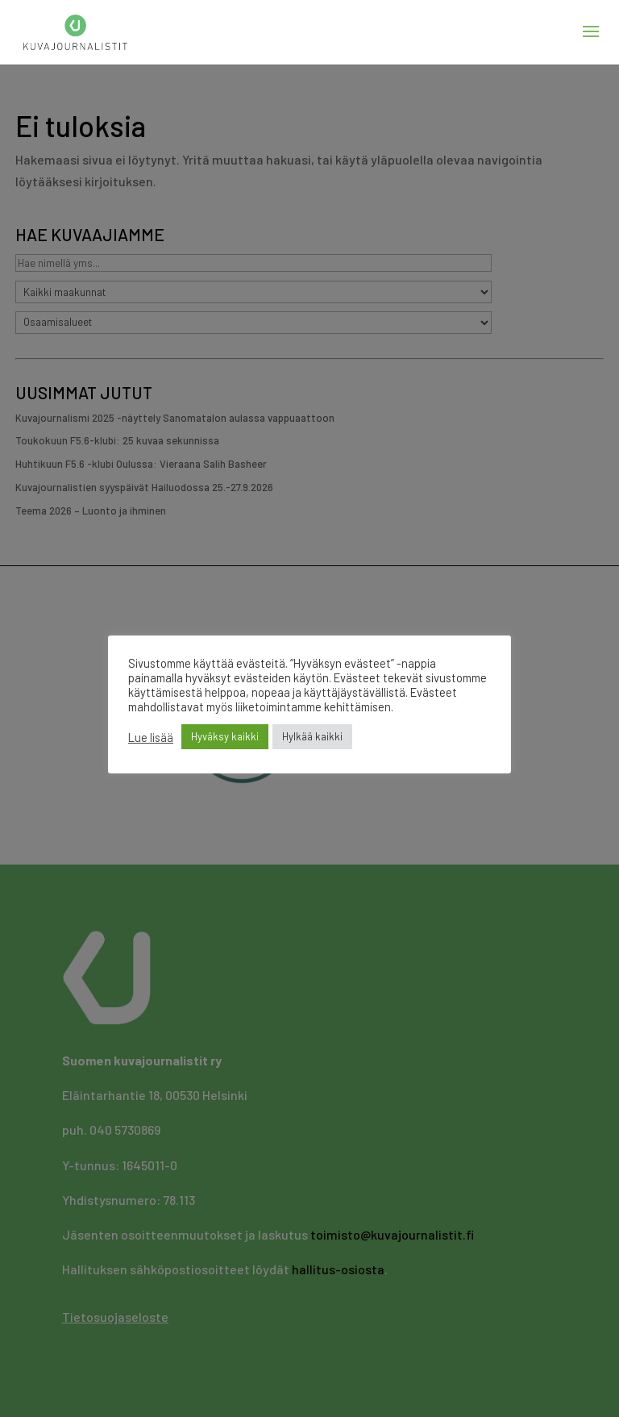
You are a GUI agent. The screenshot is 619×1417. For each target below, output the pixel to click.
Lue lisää (150, 737)
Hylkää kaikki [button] (312, 736)
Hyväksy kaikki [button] (225, 736)
